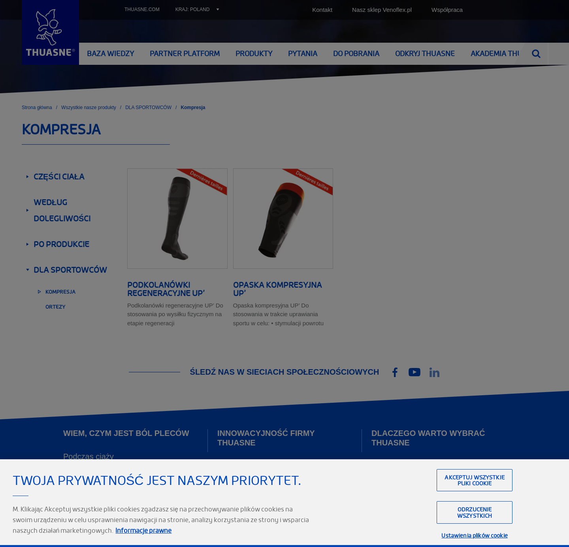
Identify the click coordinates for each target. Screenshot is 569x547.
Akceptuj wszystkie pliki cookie (475, 513)
